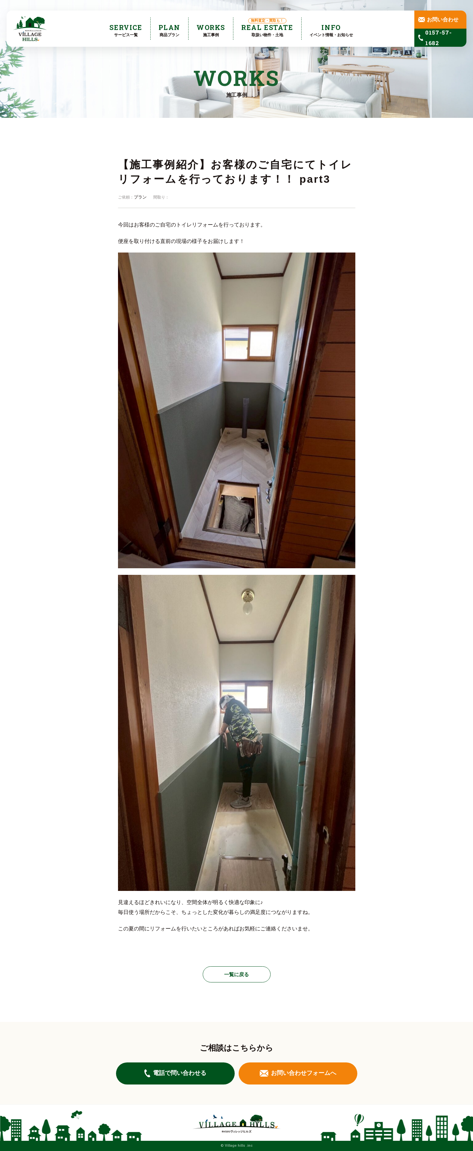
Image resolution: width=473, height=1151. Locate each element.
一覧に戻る (236, 974)
